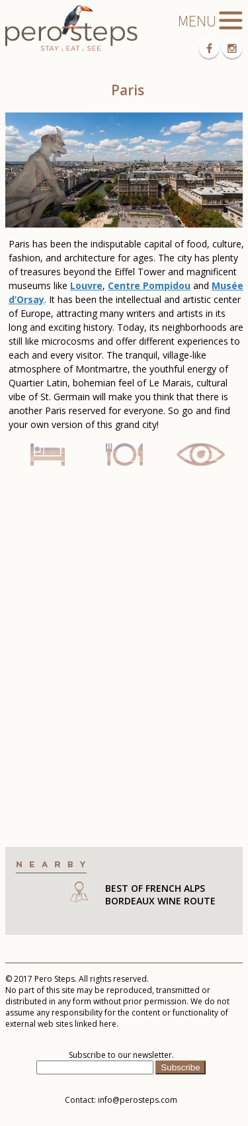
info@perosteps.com (137, 1099)
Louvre (86, 285)
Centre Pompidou (149, 285)
